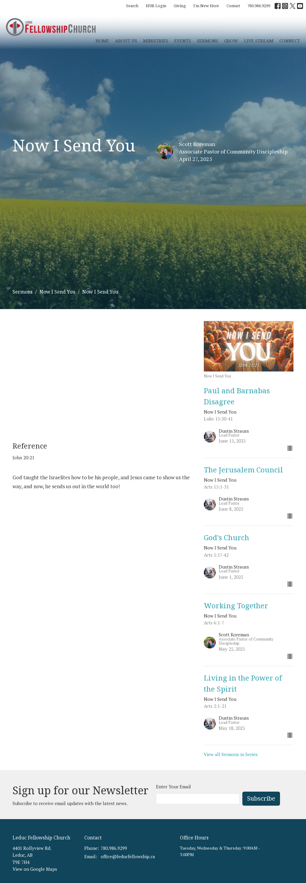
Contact (233, 5)
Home (102, 41)
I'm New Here (206, 5)
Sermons (207, 41)
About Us (126, 41)
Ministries (155, 41)
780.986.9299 (258, 5)
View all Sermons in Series (231, 754)
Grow (231, 41)
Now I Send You (57, 291)
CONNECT (289, 41)
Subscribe (261, 798)
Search (132, 5)
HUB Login (156, 5)
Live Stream (258, 41)
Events (182, 41)
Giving (180, 5)
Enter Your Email (173, 787)
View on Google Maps (35, 869)
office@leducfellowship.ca (128, 856)
